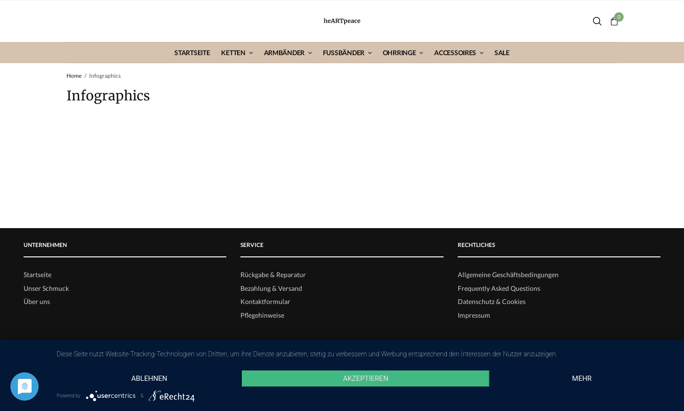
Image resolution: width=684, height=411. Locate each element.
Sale (502, 53)
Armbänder (284, 53)
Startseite (192, 53)
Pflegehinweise (262, 315)
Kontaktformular (265, 301)
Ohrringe (399, 53)
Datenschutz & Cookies (492, 301)
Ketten (233, 53)
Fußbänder (343, 53)
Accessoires (455, 53)
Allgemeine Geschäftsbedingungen (508, 275)
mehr (582, 378)
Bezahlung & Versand (271, 288)
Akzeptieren (365, 378)
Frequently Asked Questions (499, 288)
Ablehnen (149, 378)
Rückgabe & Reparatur (273, 275)
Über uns (37, 301)
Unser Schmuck (46, 288)
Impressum (474, 315)
